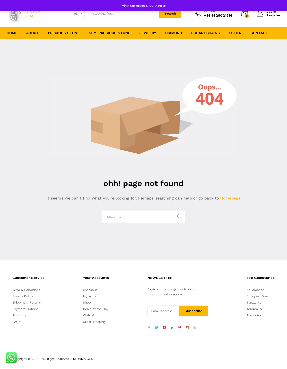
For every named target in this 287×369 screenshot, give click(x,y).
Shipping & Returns (26, 302)
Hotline (209, 11)
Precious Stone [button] (64, 33)
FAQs (16, 321)
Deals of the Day (95, 309)
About (32, 33)
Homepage (230, 198)
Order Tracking (94, 321)
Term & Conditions (26, 290)
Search (170, 13)
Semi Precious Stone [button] (109, 33)
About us (19, 315)
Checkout (90, 290)
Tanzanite (253, 302)
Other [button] (235, 33)
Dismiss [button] (160, 5)
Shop (87, 302)
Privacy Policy (22, 296)
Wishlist (88, 315)
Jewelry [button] (147, 33)
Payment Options (25, 309)
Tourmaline (254, 309)
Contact (259, 33)
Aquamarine (255, 290)
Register (273, 15)
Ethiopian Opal (257, 296)
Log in (266, 11)
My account (92, 296)
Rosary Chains (205, 33)
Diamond (173, 33)
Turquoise (253, 315)
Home (12, 33)
